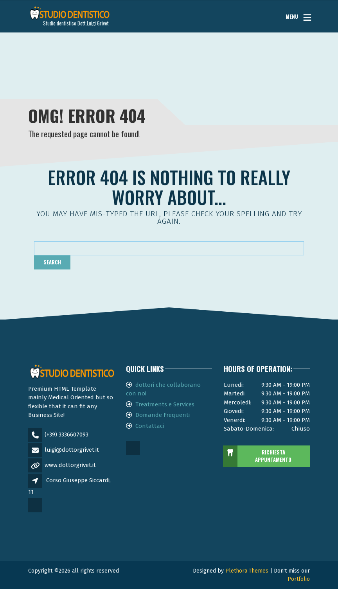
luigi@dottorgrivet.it (72, 449)
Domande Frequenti (162, 414)
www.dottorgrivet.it (70, 465)
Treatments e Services (164, 404)
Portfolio (299, 579)
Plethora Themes (246, 570)
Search (52, 262)
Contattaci (149, 425)
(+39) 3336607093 (66, 434)
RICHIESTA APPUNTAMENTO (257, 456)
